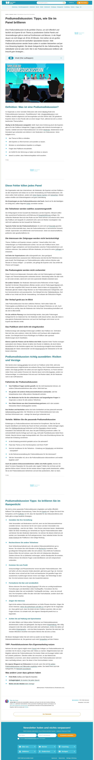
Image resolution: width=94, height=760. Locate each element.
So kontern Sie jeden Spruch (24, 680)
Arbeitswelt (32, 7)
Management (60, 7)
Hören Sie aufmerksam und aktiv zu (31, 607)
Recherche (42, 548)
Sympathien (43, 639)
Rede (16, 370)
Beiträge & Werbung (71, 758)
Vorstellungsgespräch (23, 7)
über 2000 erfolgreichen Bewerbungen (18, 705)
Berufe (37, 7)
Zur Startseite (47, 714)
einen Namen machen (40, 195)
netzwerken (54, 195)
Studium (73, 7)
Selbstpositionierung (18, 428)
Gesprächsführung (44, 215)
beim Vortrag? (21, 684)
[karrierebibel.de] (10, 2)
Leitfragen (58, 249)
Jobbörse (71, 2)
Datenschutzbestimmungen (30, 738)
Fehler (28, 203)
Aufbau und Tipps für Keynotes (23, 677)
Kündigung (53, 7)
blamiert (57, 285)
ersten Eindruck (14, 537)
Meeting (45, 112)
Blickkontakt (9, 349)
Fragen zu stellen (36, 127)
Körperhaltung (51, 624)
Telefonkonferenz (53, 292)
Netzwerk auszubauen (23, 669)
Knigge (77, 7)
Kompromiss (54, 287)
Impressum (54, 758)
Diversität (52, 226)
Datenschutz (62, 758)
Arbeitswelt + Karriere (13, 14)
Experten (52, 372)
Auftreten (21, 514)
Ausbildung (67, 7)
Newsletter (82, 3)
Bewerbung (14, 7)
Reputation (42, 428)
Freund (34, 648)
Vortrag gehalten (22, 365)
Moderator (46, 130)
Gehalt (41, 7)
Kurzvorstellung (14, 528)
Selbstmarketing (10, 412)
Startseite (7, 14)
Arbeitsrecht (47, 7)
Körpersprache (40, 349)
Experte (44, 511)
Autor (14, 703)
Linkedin (26, 707)
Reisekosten (49, 448)
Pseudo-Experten (32, 586)
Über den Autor (14, 700)
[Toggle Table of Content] (34, 58)
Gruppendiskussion (47, 114)
